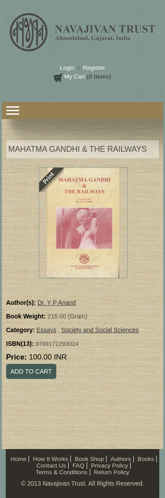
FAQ (78, 465)
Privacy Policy (109, 465)
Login (67, 67)
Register (94, 67)
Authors (120, 459)
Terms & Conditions (61, 472)
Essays (46, 329)
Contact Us (51, 465)
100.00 (48, 357)
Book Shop (89, 459)
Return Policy (111, 472)
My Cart (74, 76)
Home (18, 459)
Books (145, 459)
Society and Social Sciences (100, 329)
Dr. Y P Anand (56, 302)
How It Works (50, 459)
